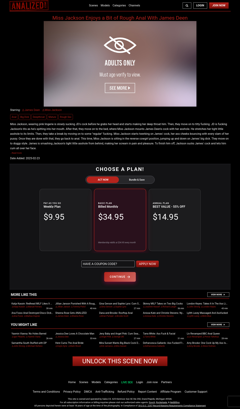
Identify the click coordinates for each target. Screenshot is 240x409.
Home (72, 382)
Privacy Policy (72, 391)
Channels (134, 5)
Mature (52, 117)
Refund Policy (126, 391)
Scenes (93, 5)
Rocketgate (161, 402)
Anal (14, 117)
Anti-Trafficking (104, 391)
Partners (166, 382)
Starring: (15, 110)
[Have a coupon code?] (108, 264)
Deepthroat (39, 117)
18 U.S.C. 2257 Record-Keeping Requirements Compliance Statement (172, 405)
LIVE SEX (127, 382)
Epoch (152, 402)
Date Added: (17, 158)
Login (200, 5)
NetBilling (175, 402)
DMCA (88, 391)
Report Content (147, 391)
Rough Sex (65, 117)
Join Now (218, 5)
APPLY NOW (147, 264)
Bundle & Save (137, 179)
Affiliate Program (170, 391)
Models (105, 5)
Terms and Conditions (46, 391)
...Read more (16, 153)
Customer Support (196, 391)
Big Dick (24, 117)
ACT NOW (103, 179)
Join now (152, 382)
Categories (119, 5)
